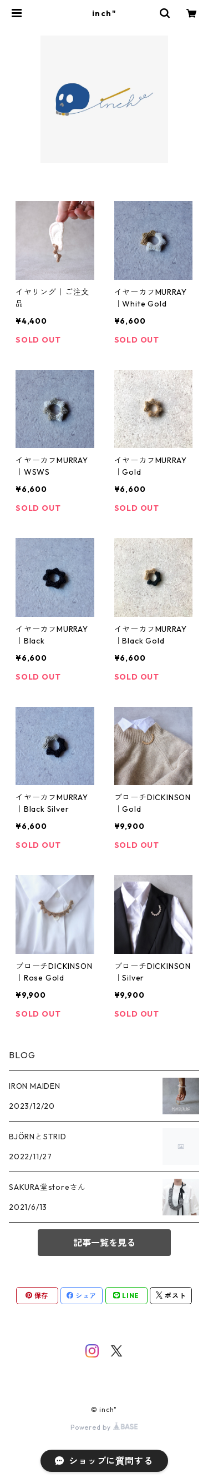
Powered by (104, 1427)
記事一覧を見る (104, 1242)
